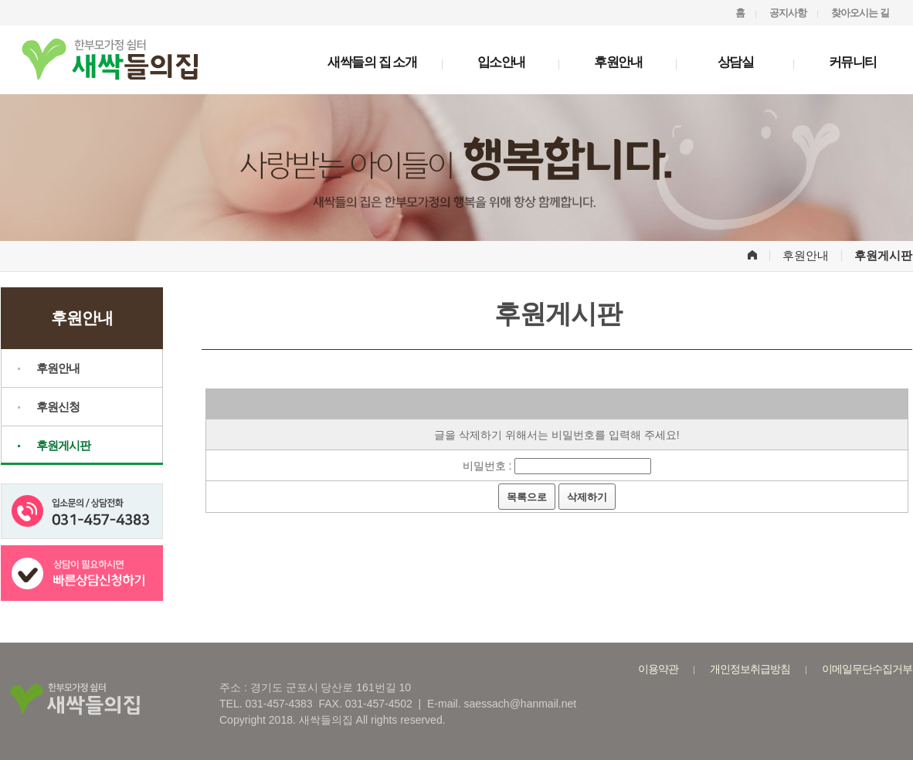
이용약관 (658, 669)
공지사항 (787, 13)
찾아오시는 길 (860, 13)
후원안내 (618, 62)
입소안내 (501, 62)
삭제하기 (587, 497)
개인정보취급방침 (750, 669)
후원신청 (58, 406)
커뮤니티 (853, 62)
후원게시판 (63, 445)
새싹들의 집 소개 (372, 62)
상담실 (736, 62)
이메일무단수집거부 (867, 669)
